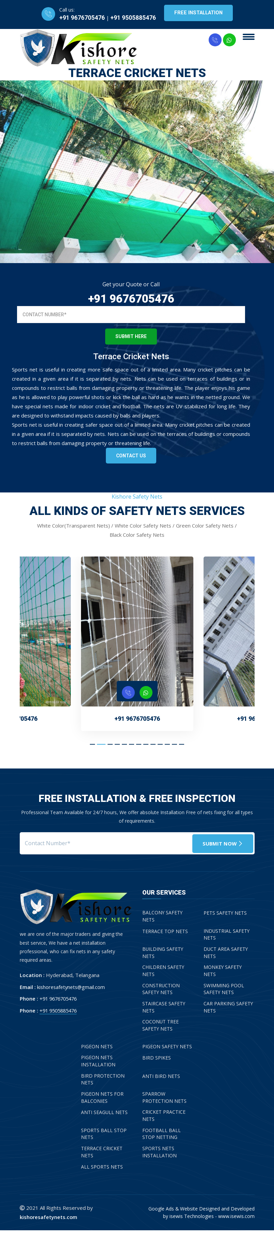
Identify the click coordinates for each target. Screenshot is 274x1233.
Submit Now (222, 843)
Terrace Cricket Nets (102, 1155)
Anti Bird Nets (161, 1078)
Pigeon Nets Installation (98, 1063)
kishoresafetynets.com (49, 1219)
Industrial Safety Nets (227, 935)
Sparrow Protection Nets (164, 1100)
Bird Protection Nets (103, 1081)
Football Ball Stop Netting (161, 1136)
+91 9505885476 (132, 17)
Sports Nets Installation (159, 1155)
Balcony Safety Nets (162, 917)
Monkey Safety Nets (223, 972)
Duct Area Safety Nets (226, 953)
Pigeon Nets (97, 1048)
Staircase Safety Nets (164, 1009)
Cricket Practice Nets (164, 1118)
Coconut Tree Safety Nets (160, 1027)
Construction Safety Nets (161, 990)
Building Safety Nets (163, 953)
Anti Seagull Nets (104, 1114)
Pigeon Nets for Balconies (102, 1100)
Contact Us (131, 455)
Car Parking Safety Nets (228, 1009)
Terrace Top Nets (165, 931)
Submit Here (131, 336)
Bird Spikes (156, 1059)
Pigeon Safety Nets (167, 1048)
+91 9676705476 (80, 17)
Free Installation (198, 13)
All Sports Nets (102, 1170)
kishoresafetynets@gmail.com (72, 987)
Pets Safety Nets (225, 913)
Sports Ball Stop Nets (104, 1136)
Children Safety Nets (163, 972)
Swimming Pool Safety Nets (224, 990)
